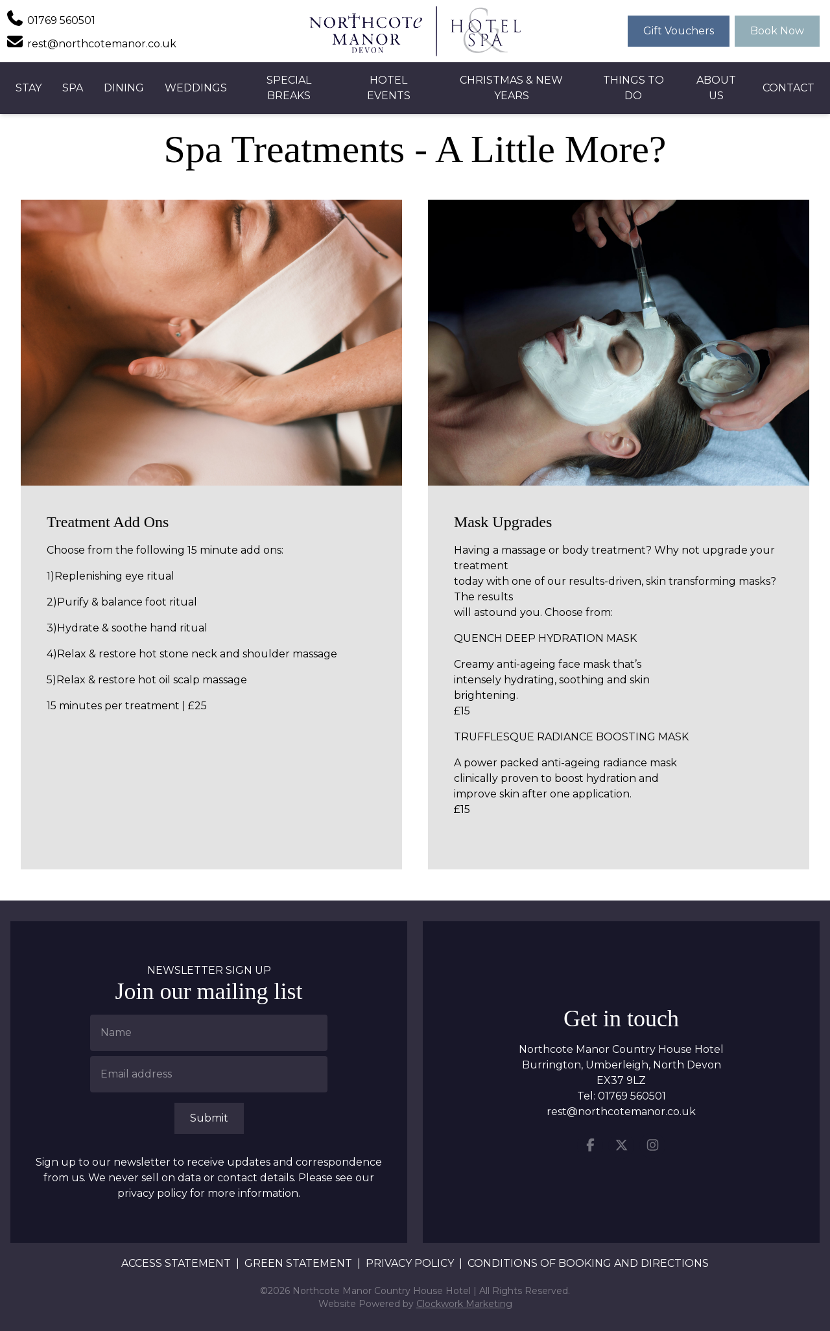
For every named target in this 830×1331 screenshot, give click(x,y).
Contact (788, 88)
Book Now (777, 31)
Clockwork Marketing (464, 1304)
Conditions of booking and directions (588, 1263)
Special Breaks (289, 88)
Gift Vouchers (678, 31)
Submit (209, 1118)
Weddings (196, 88)
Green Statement (298, 1263)
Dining (124, 88)
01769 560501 (632, 1096)
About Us (716, 88)
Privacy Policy (410, 1263)
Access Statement (176, 1263)
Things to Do (633, 88)
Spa (72, 88)
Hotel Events (388, 88)
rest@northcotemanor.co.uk (621, 1111)
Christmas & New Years (511, 88)
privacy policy (152, 1193)
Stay (29, 88)
